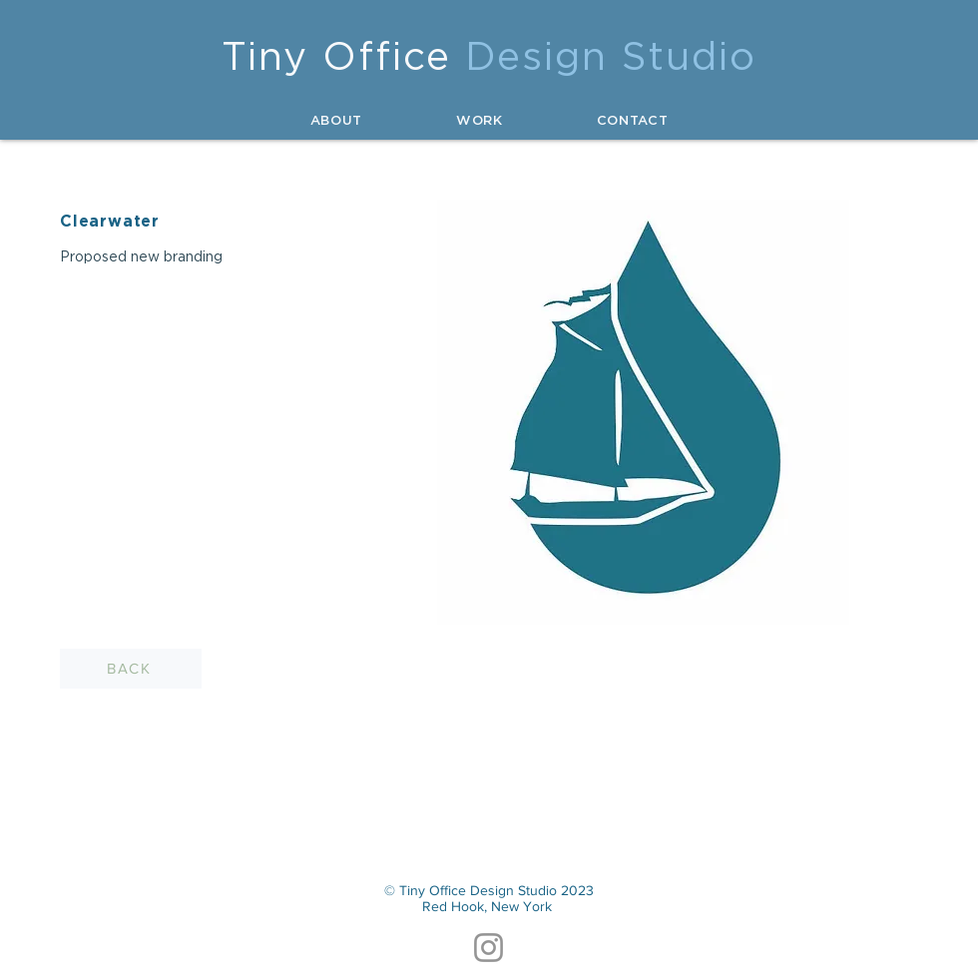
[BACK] (131, 669)
